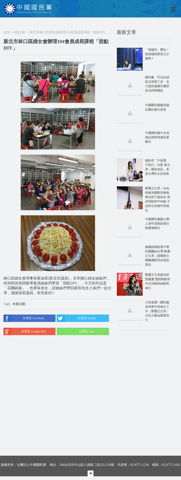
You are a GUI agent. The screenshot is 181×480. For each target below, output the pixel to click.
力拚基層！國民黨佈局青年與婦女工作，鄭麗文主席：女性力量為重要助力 (157, 311)
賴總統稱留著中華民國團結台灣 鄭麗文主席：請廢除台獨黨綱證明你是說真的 (157, 255)
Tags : (8, 304)
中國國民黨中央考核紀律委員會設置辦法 (157, 137)
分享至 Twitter (76, 318)
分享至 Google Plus (24, 331)
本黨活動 (19, 32)
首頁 (6, 32)
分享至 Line (75, 331)
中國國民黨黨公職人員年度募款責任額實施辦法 (157, 223)
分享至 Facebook (23, 318)
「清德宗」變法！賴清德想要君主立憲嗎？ (157, 54)
